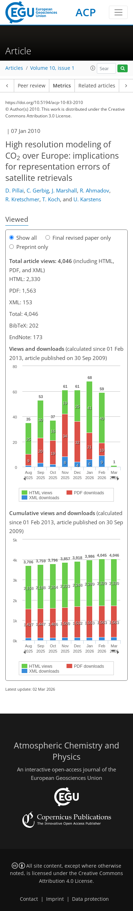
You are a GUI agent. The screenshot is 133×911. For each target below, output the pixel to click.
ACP (86, 12)
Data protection (90, 899)
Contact (29, 899)
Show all (23, 237)
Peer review (31, 85)
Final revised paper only (78, 237)
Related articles (96, 85)
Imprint (55, 899)
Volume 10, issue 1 (52, 68)
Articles (14, 68)
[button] (92, 68)
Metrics (62, 85)
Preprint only (28, 246)
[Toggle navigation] (118, 12)
